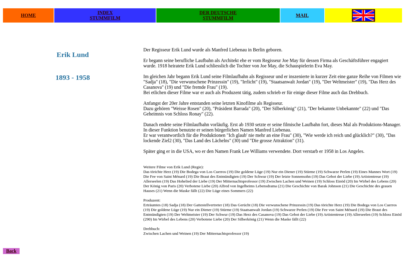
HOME (28, 15)
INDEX (105, 12)
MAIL (302, 15)
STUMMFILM (105, 17)
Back (11, 250)
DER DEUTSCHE (218, 12)
